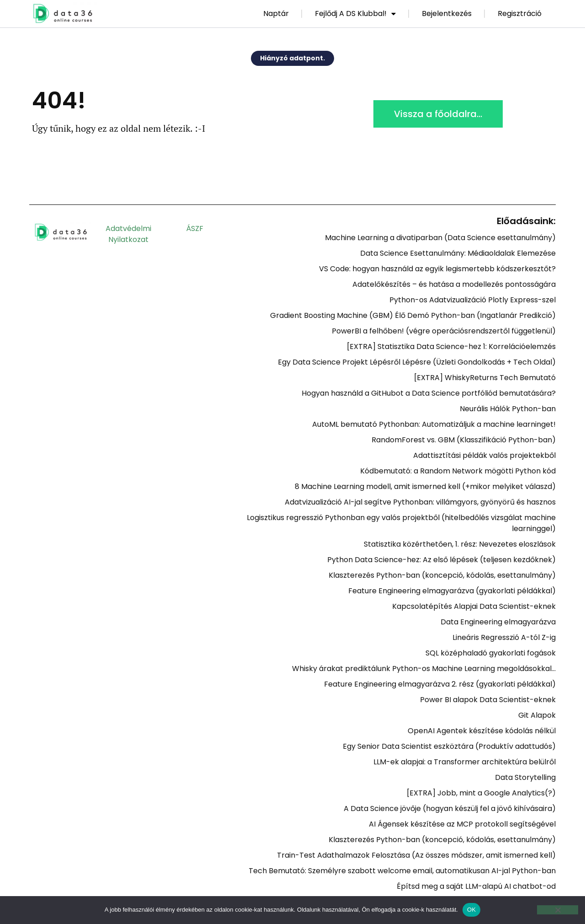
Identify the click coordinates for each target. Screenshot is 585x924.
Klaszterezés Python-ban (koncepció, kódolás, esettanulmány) (442, 575)
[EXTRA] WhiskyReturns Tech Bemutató (485, 377)
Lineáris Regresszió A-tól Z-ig (504, 637)
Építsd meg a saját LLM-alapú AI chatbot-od (476, 886)
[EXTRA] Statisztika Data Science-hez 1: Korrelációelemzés (451, 346)
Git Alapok (537, 715)
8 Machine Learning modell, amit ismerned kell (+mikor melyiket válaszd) (425, 486)
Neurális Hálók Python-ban (508, 408)
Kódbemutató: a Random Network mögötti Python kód (458, 471)
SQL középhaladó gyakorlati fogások (490, 653)
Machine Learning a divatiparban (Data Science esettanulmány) (440, 237)
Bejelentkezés (447, 13)
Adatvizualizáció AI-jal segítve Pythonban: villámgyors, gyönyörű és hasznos (420, 502)
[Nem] (557, 909)
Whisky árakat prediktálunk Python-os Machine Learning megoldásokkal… (424, 668)
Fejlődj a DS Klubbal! (355, 13)
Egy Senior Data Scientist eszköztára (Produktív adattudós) (449, 746)
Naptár (276, 13)
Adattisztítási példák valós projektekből (484, 455)
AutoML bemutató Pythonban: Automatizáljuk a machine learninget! (434, 424)
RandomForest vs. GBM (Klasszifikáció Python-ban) (464, 440)
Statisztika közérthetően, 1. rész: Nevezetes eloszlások (460, 544)
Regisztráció (520, 13)
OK (471, 909)
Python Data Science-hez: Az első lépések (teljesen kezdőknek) (441, 559)
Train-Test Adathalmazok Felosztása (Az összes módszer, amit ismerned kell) (416, 855)
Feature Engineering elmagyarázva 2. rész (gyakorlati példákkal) (440, 684)
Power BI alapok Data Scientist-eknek (488, 699)
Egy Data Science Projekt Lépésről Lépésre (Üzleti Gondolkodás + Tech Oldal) (417, 362)
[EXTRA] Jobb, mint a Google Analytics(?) (481, 793)
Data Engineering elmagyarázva (498, 622)
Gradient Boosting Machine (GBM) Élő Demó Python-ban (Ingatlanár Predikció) (413, 315)
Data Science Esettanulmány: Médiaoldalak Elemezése (458, 253)
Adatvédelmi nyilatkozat (128, 234)
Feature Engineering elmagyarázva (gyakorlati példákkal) (452, 591)
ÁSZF (194, 228)
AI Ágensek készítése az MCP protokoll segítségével (462, 824)
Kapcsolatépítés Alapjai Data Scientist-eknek (474, 606)
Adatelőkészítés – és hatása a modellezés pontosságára (454, 284)
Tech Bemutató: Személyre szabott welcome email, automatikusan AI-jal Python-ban (402, 870)
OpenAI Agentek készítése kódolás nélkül (482, 730)
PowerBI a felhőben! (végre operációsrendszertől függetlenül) (444, 331)
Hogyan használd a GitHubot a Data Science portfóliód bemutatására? (429, 393)
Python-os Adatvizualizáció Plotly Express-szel (472, 300)
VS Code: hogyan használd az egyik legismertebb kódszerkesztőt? (437, 268)
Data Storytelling (525, 777)
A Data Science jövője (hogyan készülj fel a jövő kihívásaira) (450, 808)
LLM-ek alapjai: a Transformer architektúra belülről (464, 762)
